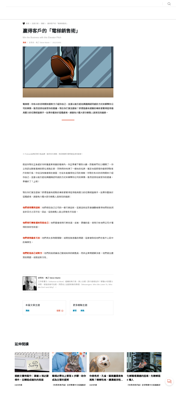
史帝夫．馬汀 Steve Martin (39, 43)
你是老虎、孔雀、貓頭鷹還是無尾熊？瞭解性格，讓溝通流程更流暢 (106, 378)
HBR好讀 (18, 385)
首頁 (27, 24)
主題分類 (35, 24)
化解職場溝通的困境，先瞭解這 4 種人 (143, 378)
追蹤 (60, 311)
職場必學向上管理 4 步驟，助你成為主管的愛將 (69, 378)
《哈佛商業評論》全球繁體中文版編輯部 (69, 385)
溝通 (42, 24)
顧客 (75, 311)
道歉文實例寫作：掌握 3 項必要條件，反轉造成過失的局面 (32, 378)
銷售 (82, 311)
